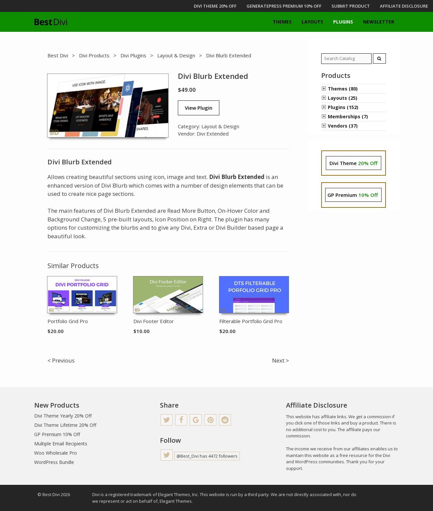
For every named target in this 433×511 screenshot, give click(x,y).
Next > (280, 360)
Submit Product (350, 6)
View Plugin (198, 107)
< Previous (61, 360)
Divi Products (94, 55)
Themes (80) (343, 88)
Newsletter (378, 22)
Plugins (343, 22)
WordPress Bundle (54, 462)
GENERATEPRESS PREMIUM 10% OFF (284, 6)
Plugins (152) (343, 107)
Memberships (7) (348, 116)
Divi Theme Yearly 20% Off (63, 416)
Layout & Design (176, 55)
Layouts (312, 22)
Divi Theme (353, 163)
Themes (282, 22)
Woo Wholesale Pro (55, 453)
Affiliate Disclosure (404, 6)
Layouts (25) (342, 98)
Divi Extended (213, 133)
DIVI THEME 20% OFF (215, 6)
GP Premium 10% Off (57, 434)
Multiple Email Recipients (60, 443)
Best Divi (57, 55)
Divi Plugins (133, 55)
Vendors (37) (343, 126)
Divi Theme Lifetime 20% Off (65, 425)
